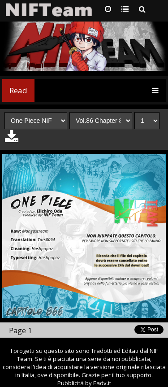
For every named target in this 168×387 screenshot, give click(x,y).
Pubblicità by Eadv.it (84, 383)
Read (18, 90)
